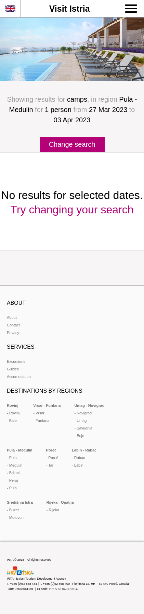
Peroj (13, 480)
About (12, 317)
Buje (80, 436)
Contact (13, 325)
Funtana (42, 420)
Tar (50, 465)
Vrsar (40, 413)
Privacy (13, 333)
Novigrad (84, 413)
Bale (13, 420)
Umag (82, 420)
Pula (13, 458)
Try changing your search (72, 209)
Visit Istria (69, 8)
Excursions (16, 361)
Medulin (16, 465)
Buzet (14, 510)
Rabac (79, 458)
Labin (78, 465)
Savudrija (84, 428)
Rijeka (54, 510)
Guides (13, 369)
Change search (72, 144)
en (10, 8)
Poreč (53, 458)
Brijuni (14, 473)
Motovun (16, 517)
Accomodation (19, 377)
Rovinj (14, 413)
